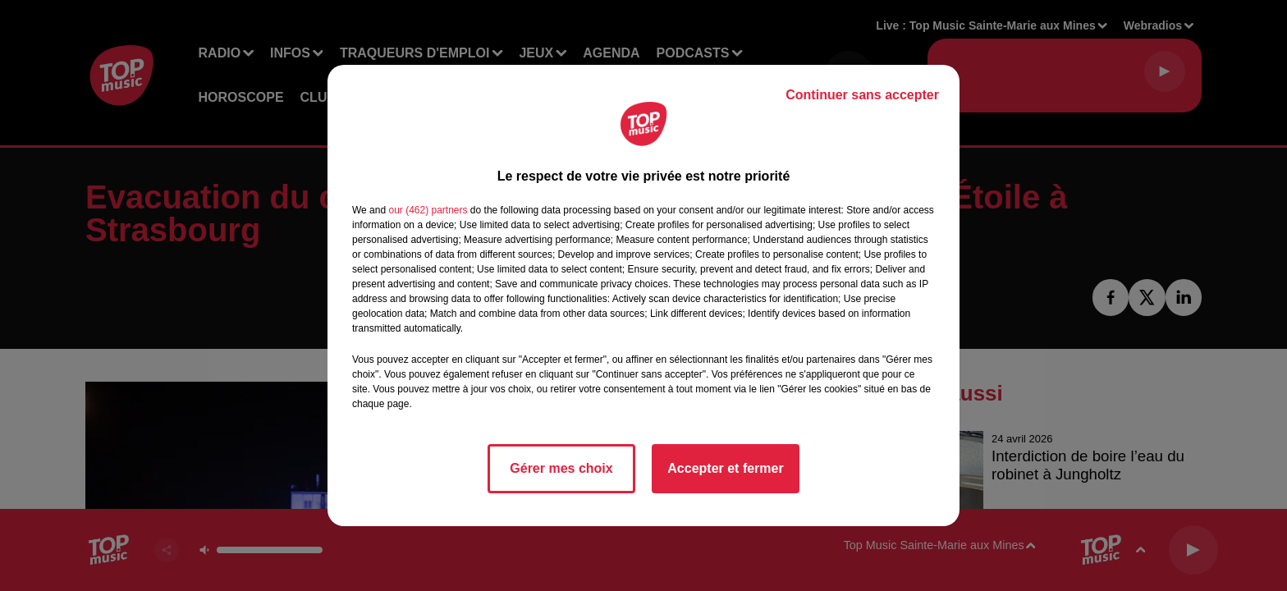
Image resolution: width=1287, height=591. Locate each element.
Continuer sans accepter (862, 95)
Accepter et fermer (725, 468)
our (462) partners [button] (427, 210)
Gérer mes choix (561, 468)
